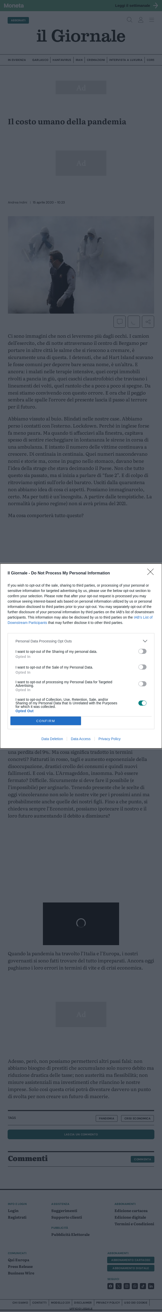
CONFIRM (45, 721)
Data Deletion (52, 739)
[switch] (142, 651)
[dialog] (81, 656)
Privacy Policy (110, 739)
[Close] (152, 573)
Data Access (81, 739)
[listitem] (81, 641)
